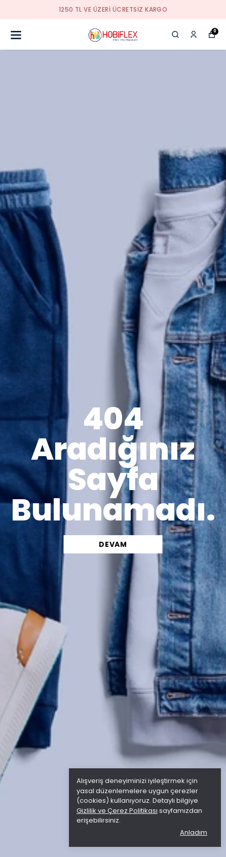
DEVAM (113, 544)
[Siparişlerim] (194, 34)
